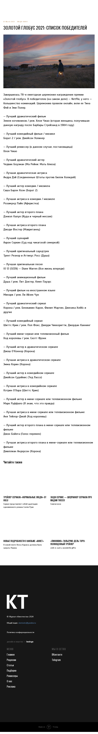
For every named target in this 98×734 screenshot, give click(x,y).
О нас (9, 683)
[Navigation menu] (5, 4)
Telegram (56, 662)
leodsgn (29, 643)
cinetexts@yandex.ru (27, 625)
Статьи (10, 667)
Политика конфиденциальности (20, 634)
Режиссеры (12, 678)
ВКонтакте (57, 656)
